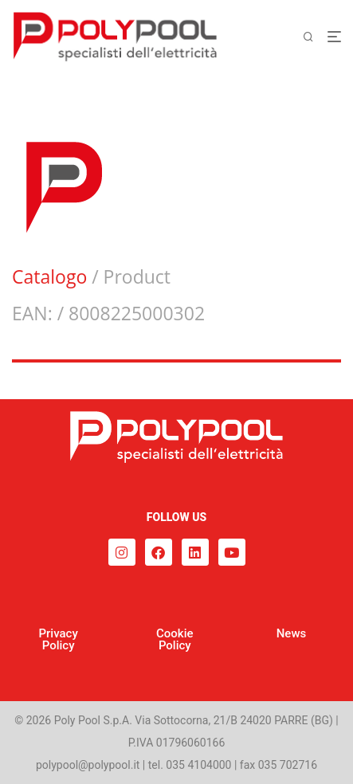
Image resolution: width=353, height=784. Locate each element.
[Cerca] (315, 37)
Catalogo (49, 276)
